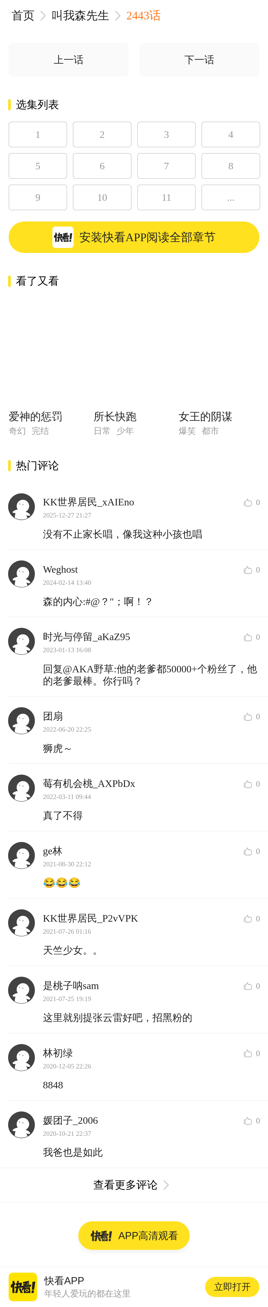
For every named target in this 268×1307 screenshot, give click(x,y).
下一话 (199, 59)
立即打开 (232, 1287)
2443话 (144, 15)
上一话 (69, 59)
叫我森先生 (80, 15)
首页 (23, 15)
